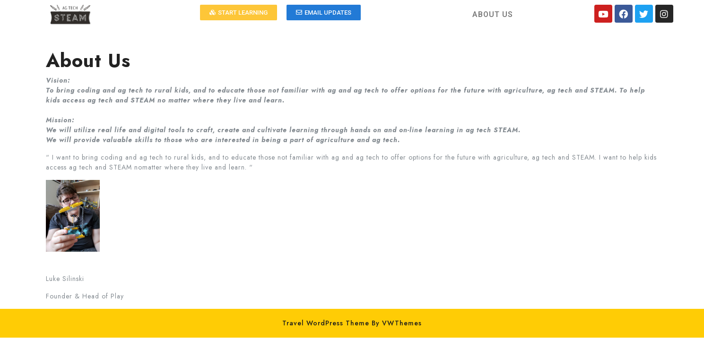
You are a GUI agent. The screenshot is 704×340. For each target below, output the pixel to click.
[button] (238, 12)
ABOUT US (492, 14)
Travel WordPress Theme (325, 323)
